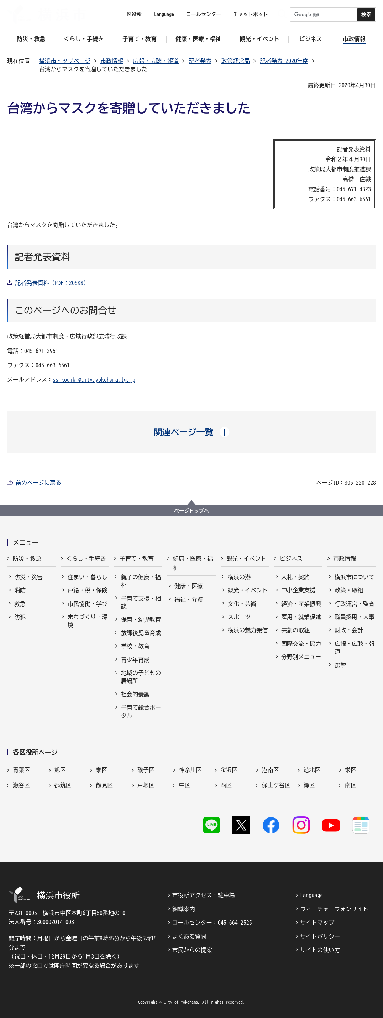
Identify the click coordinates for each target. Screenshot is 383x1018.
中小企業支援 (298, 590)
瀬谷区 (21, 785)
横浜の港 (239, 577)
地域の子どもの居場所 (141, 677)
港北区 (311, 770)
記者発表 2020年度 (284, 61)
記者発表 (200, 61)
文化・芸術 (242, 604)
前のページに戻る (38, 482)
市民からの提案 (192, 950)
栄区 (350, 770)
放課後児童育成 (141, 633)
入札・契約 (295, 577)
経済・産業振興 (301, 604)
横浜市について (354, 577)
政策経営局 (235, 61)
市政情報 (111, 61)
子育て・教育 (137, 558)
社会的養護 (135, 694)
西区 (226, 785)
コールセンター (203, 14)
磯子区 (145, 770)
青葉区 (21, 770)
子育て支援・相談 (141, 602)
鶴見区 (104, 785)
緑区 (309, 785)
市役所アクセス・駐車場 (203, 895)
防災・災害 (28, 577)
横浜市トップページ (64, 61)
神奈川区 (190, 770)
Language (311, 895)
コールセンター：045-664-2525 (212, 922)
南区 (350, 785)
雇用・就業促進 (301, 617)
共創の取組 (295, 630)
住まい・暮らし (87, 577)
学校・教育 (135, 646)
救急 (20, 604)
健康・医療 (188, 586)
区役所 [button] (134, 14)
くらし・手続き (86, 558)
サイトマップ (317, 922)
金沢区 (228, 770)
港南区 (270, 770)
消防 (20, 590)
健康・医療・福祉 (193, 563)
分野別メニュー (301, 657)
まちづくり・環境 (87, 621)
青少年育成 (135, 660)
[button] (192, 432)
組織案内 (183, 909)
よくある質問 (189, 936)
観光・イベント (246, 558)
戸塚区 (145, 785)
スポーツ (239, 617)
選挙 (340, 665)
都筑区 (63, 785)
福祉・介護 (188, 599)
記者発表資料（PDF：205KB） (52, 283)
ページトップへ (191, 510)
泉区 (101, 770)
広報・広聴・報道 (156, 61)
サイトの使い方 (320, 950)
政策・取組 (349, 590)
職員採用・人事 (354, 617)
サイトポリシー (320, 936)
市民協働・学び (87, 604)
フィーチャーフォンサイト (334, 909)
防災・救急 (27, 558)
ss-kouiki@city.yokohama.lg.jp (94, 380)
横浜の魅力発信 (248, 630)
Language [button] (164, 14)
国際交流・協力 (301, 643)
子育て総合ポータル (141, 711)
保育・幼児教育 (141, 619)
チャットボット (250, 14)
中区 (184, 785)
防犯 (20, 617)
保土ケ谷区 (276, 785)
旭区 (60, 770)
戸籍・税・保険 (87, 590)
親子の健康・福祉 (141, 581)
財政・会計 (349, 630)
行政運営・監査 (354, 604)
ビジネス (291, 558)
